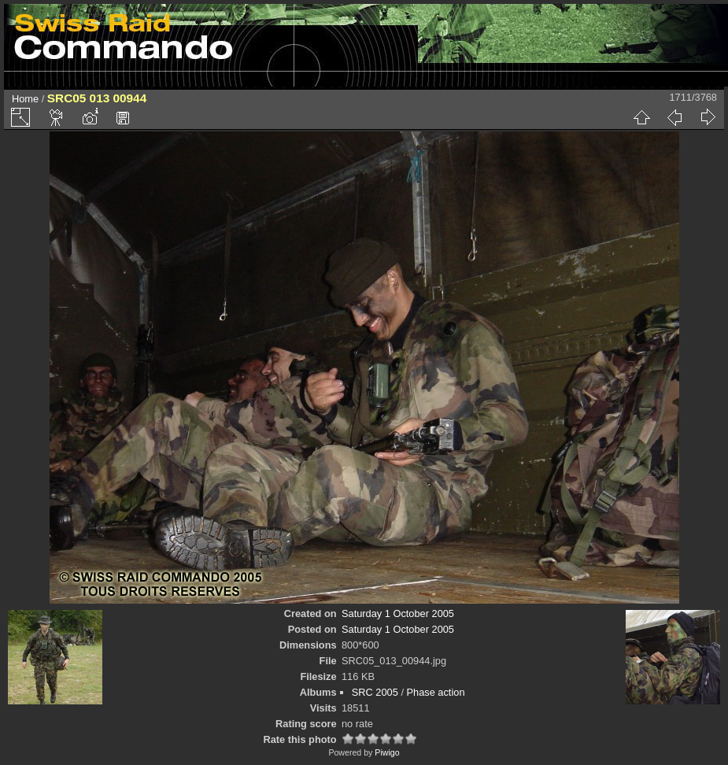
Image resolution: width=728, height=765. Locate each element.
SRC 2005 (375, 692)
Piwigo (387, 752)
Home (25, 99)
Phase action (436, 692)
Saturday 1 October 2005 (398, 613)
